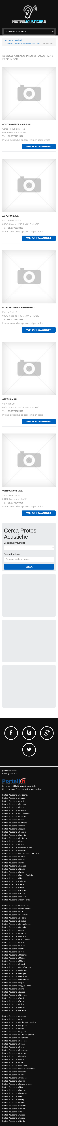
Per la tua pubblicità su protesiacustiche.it (20, 786)
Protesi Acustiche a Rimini (13, 878)
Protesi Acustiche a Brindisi (14, 921)
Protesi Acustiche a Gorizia (13, 942)
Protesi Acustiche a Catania (14, 927)
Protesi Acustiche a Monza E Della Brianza (20, 853)
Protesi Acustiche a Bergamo (14, 1025)
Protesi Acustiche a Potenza (14, 1090)
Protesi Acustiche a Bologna (14, 918)
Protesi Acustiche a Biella (13, 807)
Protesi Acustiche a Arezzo (13, 798)
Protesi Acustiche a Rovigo (13, 1099)
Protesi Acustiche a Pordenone (15, 979)
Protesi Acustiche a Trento (13, 1001)
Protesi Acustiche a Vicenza (14, 1010)
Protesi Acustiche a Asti (12, 1019)
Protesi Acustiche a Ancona (14, 1016)
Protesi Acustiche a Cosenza (14, 1040)
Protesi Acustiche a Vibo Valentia (16, 899)
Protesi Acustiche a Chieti (13, 819)
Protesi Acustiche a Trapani (14, 890)
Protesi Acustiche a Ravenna (14, 1093)
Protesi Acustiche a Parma (13, 1081)
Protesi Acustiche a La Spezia (14, 838)
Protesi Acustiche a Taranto (14, 1105)
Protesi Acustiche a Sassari (14, 992)
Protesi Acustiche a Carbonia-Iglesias (18, 1034)
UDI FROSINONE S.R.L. (12, 490)
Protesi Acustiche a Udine (13, 1004)
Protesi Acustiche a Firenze (14, 1047)
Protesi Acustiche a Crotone (14, 933)
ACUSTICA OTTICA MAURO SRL (16, 124)
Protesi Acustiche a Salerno (14, 881)
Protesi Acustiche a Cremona (14, 822)
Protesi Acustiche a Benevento (15, 914)
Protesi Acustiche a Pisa (12, 1087)
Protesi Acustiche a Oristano (14, 1077)
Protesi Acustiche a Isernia (13, 945)
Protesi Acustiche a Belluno (14, 804)
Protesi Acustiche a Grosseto (14, 1053)
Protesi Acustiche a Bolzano (14, 1028)
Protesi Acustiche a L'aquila (14, 1056)
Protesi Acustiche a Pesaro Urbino (17, 1084)
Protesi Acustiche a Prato (13, 872)
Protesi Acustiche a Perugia (14, 973)
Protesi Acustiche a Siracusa (14, 995)
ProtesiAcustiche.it (13, 40)
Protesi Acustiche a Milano (13, 961)
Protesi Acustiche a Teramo (14, 887)
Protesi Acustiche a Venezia (14, 896)
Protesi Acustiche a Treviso (14, 1111)
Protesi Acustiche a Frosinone (15, 1050)
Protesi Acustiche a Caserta (14, 816)
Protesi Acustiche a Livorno (14, 951)
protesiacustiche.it (10, 770)
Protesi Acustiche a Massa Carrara (17, 847)
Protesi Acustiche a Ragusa (14, 982)
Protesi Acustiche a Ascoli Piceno (16, 908)
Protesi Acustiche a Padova (14, 859)
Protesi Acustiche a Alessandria (15, 905)
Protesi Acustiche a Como (13, 930)
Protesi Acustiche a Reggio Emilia (16, 985)
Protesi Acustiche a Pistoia (13, 869)
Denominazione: (12, 554)
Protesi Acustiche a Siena (13, 884)
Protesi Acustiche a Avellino (14, 801)
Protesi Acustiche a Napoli (13, 964)
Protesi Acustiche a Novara (14, 1074)
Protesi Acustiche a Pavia (13, 862)
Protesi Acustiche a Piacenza (14, 976)
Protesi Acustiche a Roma (13, 988)
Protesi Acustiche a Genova (14, 832)
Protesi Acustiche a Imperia (14, 835)
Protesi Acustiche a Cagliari (14, 1031)
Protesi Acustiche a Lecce (13, 1059)
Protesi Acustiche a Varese (13, 1115)
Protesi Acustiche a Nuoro (13, 856)
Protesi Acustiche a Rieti (12, 1096)
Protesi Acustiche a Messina (14, 850)
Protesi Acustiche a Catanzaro (15, 1037)
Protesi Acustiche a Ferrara (14, 936)
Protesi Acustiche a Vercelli (14, 1007)
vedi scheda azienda (38, 146)
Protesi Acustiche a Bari (12, 911)
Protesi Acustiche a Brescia (14, 810)
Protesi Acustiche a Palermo (14, 970)
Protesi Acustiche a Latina (13, 948)
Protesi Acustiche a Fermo (13, 825)
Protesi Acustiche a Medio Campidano (18, 1068)
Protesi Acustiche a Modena (14, 1071)
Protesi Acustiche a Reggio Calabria (17, 875)
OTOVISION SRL (9, 399)
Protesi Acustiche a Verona (13, 1118)
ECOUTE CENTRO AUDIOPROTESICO (18, 307)
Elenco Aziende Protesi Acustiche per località (21, 789)
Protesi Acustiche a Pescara (14, 866)
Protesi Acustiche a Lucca (13, 844)
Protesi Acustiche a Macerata (15, 955)
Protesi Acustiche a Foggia (13, 828)
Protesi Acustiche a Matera (14, 958)
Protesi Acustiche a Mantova (14, 1065)
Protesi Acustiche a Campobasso (16, 924)
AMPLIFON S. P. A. (10, 216)
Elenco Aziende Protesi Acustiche (23, 43)
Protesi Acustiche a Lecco (13, 841)
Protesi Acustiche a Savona (14, 1102)
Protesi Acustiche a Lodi (12, 1062)
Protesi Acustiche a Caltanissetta (16, 813)
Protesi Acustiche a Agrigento (15, 795)
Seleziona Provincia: (14, 543)
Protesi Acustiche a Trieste (13, 893)
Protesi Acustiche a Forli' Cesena (16, 939)
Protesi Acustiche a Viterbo (13, 1121)
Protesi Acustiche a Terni (13, 998)
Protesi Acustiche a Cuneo (13, 1044)
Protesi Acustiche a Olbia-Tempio (16, 967)
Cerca (29, 566)
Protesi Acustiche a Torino (13, 1108)
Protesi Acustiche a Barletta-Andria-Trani (19, 1022)
